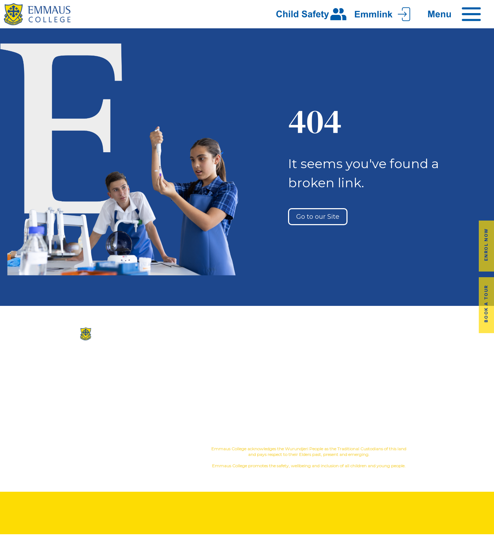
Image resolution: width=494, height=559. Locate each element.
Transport (370, 378)
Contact (206, 401)
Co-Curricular (276, 361)
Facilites (206, 378)
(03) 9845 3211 (82, 363)
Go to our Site (317, 217)
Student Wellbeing (288, 395)
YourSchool (459, 449)
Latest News (370, 390)
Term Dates (370, 401)
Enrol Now (486, 244)
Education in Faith (288, 384)
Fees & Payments (453, 378)
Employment (453, 390)
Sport (289, 373)
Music (308, 361)
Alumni (370, 367)
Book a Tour (486, 304)
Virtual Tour (206, 390)
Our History (205, 367)
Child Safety (288, 407)
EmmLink (453, 401)
